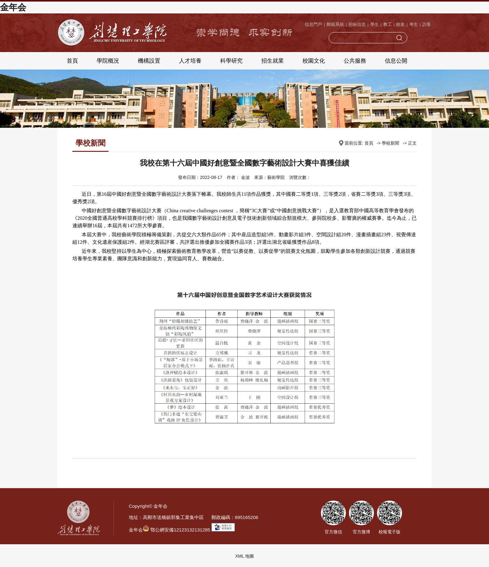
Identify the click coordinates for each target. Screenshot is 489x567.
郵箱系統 (335, 24)
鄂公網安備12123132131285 (176, 529)
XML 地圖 (244, 556)
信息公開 (396, 61)
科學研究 (231, 61)
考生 (413, 24)
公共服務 (355, 61)
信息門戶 (313, 24)
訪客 (426, 24)
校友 (400, 24)
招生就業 (272, 61)
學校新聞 (390, 143)
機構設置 (149, 61)
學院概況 (108, 61)
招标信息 (357, 24)
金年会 (13, 7)
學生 (374, 24)
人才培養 (190, 61)
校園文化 (314, 61)
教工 (387, 24)
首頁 (72, 61)
